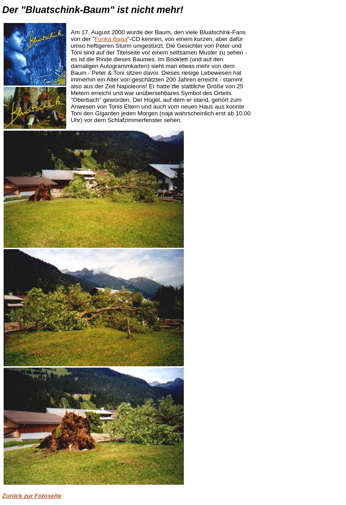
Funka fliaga (111, 39)
